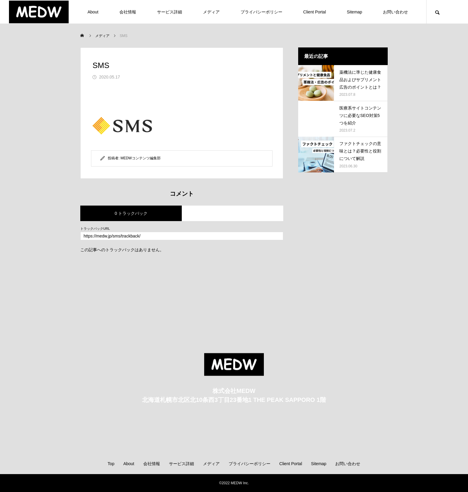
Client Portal (314, 12)
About (92, 12)
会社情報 (127, 12)
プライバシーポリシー (261, 12)
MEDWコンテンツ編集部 (141, 158)
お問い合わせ (395, 12)
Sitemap (354, 12)
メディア (211, 12)
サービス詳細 (169, 12)
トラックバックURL (95, 228)
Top (111, 463)
